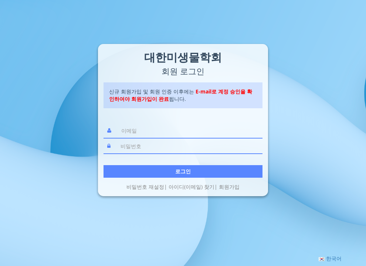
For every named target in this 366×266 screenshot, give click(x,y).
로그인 (183, 171)
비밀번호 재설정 (145, 186)
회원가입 (229, 186)
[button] (330, 258)
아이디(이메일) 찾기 (191, 186)
